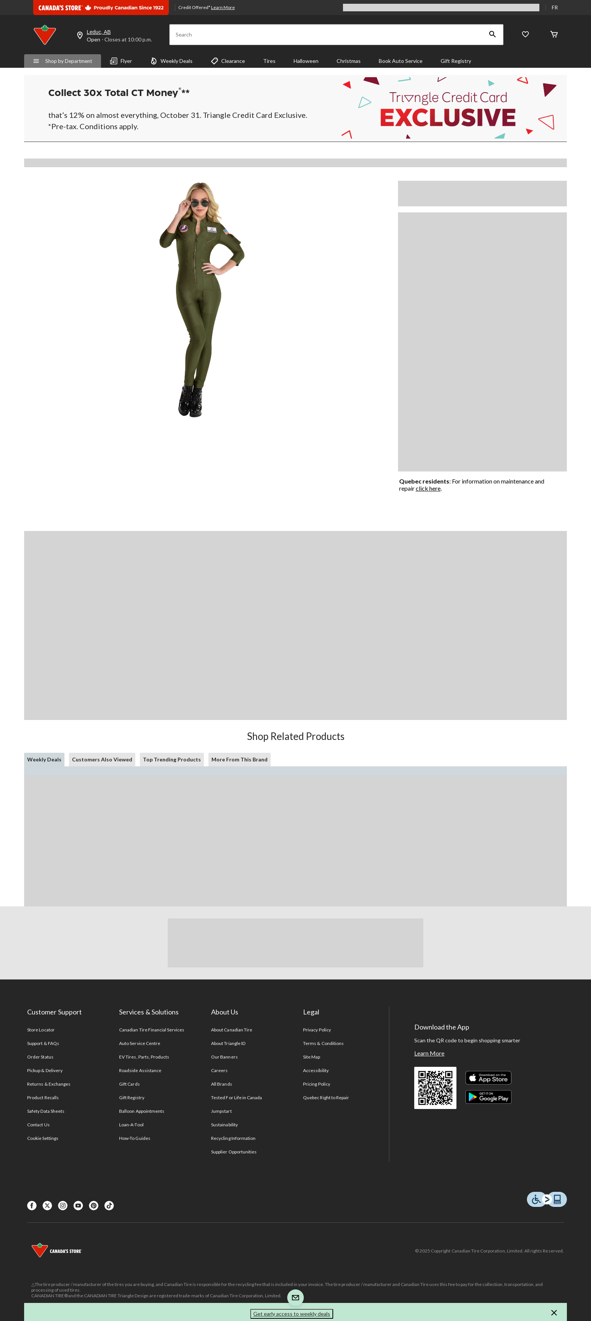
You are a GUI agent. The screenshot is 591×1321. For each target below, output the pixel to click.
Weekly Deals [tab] (44, 759)
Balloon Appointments (141, 1111)
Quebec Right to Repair (326, 1097)
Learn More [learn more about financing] (223, 7)
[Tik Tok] (109, 1205)
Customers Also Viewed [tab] (102, 759)
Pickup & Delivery (45, 1070)
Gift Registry (456, 61)
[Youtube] (78, 1205)
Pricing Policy (316, 1084)
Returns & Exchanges (48, 1084)
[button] (492, 34)
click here (428, 488)
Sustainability (224, 1124)
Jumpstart (221, 1111)
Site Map (311, 1057)
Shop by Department (62, 61)
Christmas (349, 61)
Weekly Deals (171, 61)
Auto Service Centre (139, 1043)
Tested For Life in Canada (236, 1097)
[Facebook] (32, 1205)
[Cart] (554, 35)
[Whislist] (525, 35)
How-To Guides (134, 1138)
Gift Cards (129, 1084)
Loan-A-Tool (131, 1124)
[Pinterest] (93, 1205)
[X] (47, 1205)
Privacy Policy (317, 1030)
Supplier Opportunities (234, 1152)
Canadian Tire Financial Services (151, 1030)
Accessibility (316, 1070)
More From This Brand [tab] (239, 759)
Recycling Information (233, 1138)
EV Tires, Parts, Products (144, 1057)
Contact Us (38, 1124)
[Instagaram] (62, 1205)
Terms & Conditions (323, 1043)
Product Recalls (43, 1097)
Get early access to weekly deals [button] (291, 1313)
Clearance (228, 61)
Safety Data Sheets (45, 1111)
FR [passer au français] (555, 7)
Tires (269, 61)
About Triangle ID (228, 1043)
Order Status (40, 1057)
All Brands (221, 1084)
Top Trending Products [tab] (172, 759)
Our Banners (224, 1057)
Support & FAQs (43, 1043)
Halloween (306, 61)
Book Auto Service (401, 61)
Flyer (121, 61)
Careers (219, 1070)
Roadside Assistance (140, 1070)
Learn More (429, 1053)
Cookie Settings (42, 1138)
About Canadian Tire (231, 1030)
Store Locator (41, 1030)
